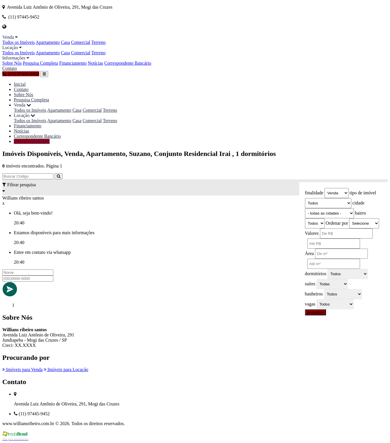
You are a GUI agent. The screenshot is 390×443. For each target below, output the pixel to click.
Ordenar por (337, 223)
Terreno (98, 42)
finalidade (314, 192)
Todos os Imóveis (18, 42)
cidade (359, 202)
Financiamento (72, 63)
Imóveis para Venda (22, 369)
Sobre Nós (12, 63)
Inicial (20, 84)
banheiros (314, 293)
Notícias (95, 63)
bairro (360, 213)
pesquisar (315, 312)
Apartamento (48, 42)
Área (309, 253)
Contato (9, 68)
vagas (310, 303)
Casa (65, 42)
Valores (312, 233)
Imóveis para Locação (66, 369)
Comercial (80, 42)
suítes (310, 283)
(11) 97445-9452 (20, 73)
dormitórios (316, 273)
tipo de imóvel (363, 192)
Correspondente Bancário (127, 63)
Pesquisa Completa (40, 63)
